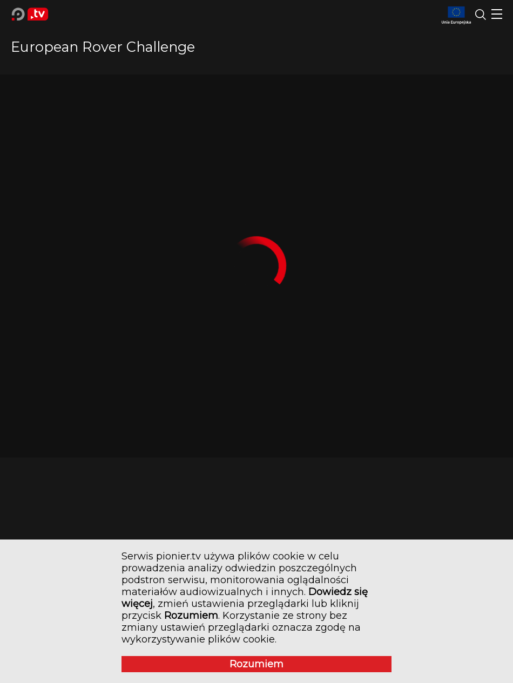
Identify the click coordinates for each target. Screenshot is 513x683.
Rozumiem (257, 664)
